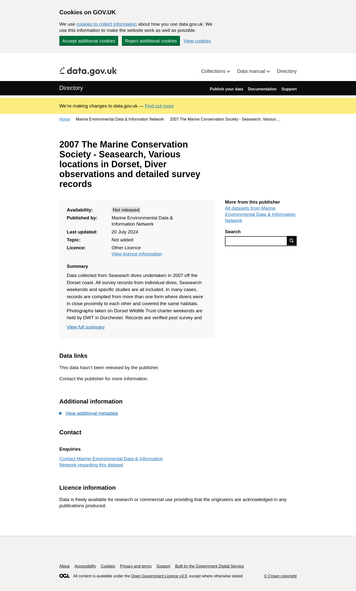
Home (64, 119)
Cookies (108, 566)
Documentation (262, 89)
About (64, 566)
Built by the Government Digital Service (209, 566)
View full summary (86, 327)
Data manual (252, 71)
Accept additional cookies (88, 40)
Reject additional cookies (151, 40)
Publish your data (226, 89)
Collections (214, 71)
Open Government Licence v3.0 (159, 576)
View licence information (136, 253)
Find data (292, 240)
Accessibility (85, 566)
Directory (287, 71)
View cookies (197, 41)
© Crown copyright (280, 576)
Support (289, 89)
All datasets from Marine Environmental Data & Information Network (260, 214)
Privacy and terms (136, 566)
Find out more (159, 105)
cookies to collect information (106, 24)
